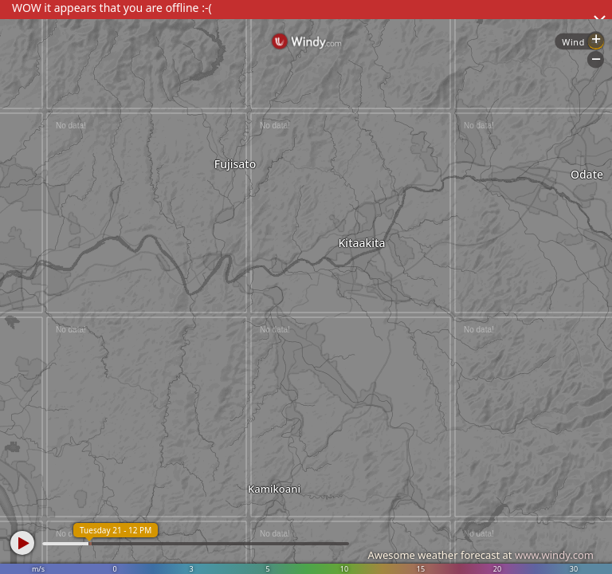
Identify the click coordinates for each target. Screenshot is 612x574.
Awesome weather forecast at (480, 555)
